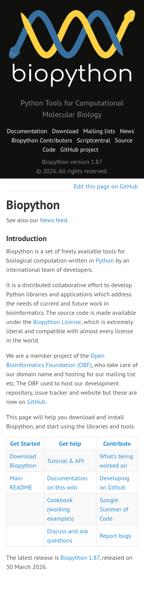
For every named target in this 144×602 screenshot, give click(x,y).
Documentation (27, 131)
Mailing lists (99, 131)
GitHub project (79, 149)
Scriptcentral (93, 140)
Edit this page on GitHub (106, 186)
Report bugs (115, 535)
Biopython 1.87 (79, 557)
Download (65, 131)
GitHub (36, 401)
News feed (53, 220)
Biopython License (57, 322)
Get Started (25, 443)
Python (105, 260)
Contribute (117, 443)
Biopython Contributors (42, 140)
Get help (70, 443)
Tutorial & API (65, 461)
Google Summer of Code (113, 509)
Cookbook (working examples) (60, 509)
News (127, 131)
